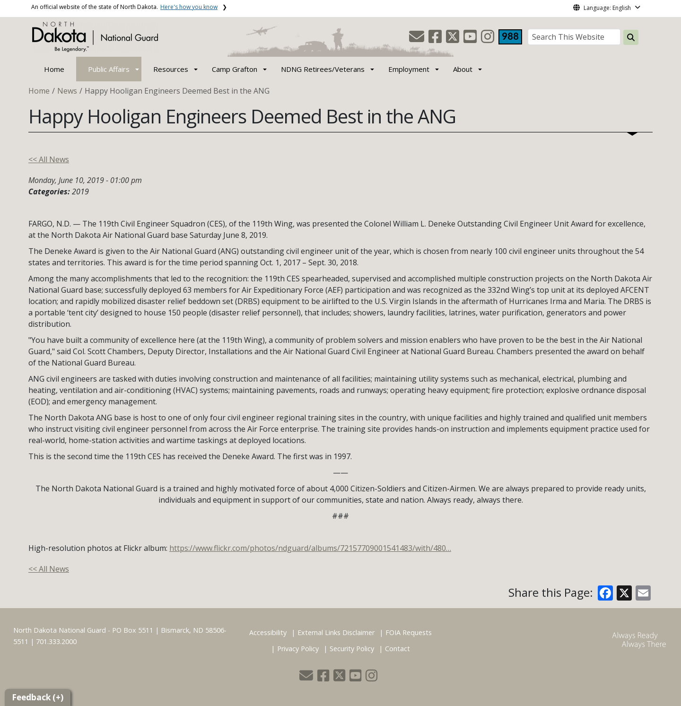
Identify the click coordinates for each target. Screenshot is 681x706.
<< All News (48, 159)
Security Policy (352, 648)
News (67, 91)
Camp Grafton (234, 69)
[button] (417, 39)
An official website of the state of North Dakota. (124, 7)
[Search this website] (630, 37)
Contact (397, 648)
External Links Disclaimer (336, 632)
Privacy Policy (298, 648)
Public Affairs (109, 69)
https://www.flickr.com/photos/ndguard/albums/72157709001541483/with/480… (310, 548)
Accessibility (268, 632)
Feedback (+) (37, 697)
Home (54, 69)
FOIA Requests (408, 632)
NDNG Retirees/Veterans (323, 69)
